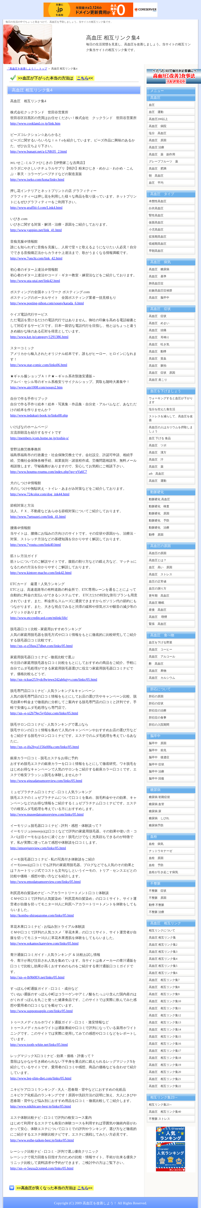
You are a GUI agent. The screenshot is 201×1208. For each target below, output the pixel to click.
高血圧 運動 (157, 480)
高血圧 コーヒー (160, 649)
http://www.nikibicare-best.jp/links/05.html (40, 1106)
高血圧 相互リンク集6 (163, 973)
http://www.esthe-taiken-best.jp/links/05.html (42, 1140)
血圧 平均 (156, 182)
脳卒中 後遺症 (159, 757)
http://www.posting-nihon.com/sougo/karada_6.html (47, 303)
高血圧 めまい (159, 323)
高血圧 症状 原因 (163, 372)
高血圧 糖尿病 (159, 269)
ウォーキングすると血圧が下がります (171, 400)
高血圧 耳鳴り (159, 337)
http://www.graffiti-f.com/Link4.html (36, 208)
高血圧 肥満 (157, 168)
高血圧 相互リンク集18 (165, 1057)
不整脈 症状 (157, 890)
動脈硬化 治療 (159, 527)
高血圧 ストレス (160, 574)
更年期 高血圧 (159, 595)
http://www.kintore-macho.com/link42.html (40, 573)
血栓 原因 (156, 858)
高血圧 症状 (157, 316)
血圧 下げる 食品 (160, 438)
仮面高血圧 (156, 222)
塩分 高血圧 (157, 133)
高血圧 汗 (156, 459)
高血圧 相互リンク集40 (165, 1111)
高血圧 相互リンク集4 (113, 38)
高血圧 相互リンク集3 (163, 951)
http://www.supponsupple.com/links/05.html (41, 1011)
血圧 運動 (156, 112)
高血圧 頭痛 (157, 330)
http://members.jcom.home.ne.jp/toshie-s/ (39, 438)
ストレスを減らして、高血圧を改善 (171, 418)
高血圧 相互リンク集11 (165, 1008)
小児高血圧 (156, 229)
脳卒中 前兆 (157, 750)
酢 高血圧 (156, 663)
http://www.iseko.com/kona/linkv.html (37, 179)
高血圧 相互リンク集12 (165, 1015)
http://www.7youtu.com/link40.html (35, 545)
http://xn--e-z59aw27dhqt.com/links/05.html (41, 646)
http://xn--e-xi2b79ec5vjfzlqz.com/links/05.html (44, 713)
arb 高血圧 (156, 473)
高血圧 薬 (156, 466)
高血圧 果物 (157, 670)
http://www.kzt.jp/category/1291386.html (39, 337)
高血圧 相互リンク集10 (165, 1001)
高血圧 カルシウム (162, 677)
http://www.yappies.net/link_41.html (36, 230)
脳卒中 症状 (156, 764)
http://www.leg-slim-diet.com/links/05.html (40, 1078)
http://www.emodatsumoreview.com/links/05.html (45, 882)
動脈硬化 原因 (159, 513)
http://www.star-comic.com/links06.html (38, 365)
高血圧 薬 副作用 (162, 154)
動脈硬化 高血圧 (159, 499)
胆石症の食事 (157, 717)
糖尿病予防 (156, 825)
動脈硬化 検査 (159, 506)
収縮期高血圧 (157, 243)
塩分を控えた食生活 (162, 409)
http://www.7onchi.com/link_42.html (36, 258)
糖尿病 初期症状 (159, 797)
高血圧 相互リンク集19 (165, 1065)
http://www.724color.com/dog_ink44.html (40, 494)
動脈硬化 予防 (159, 520)
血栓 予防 (156, 865)
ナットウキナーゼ (160, 851)
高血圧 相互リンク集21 (165, 1079)
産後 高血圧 (157, 609)
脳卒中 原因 (157, 743)
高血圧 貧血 (157, 358)
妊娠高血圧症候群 (160, 290)
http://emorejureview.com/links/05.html (38, 848)
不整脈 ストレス (159, 1118)
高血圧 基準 (157, 276)
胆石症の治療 (157, 710)
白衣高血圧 (156, 208)
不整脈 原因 (157, 897)
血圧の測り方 (157, 588)
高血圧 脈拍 (157, 365)
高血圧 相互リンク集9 (164, 994)
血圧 (152, 105)
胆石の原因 (156, 696)
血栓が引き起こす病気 (163, 872)
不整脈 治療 (156, 912)
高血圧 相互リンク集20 (165, 1072)
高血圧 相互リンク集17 (165, 1050)
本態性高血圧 (157, 201)
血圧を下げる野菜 (160, 642)
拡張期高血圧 (157, 236)
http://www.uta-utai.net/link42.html (35, 281)
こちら (83, 78)
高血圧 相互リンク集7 (164, 980)
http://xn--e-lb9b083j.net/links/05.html (37, 977)
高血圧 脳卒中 (159, 297)
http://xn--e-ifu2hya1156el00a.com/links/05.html (44, 747)
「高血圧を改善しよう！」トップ (27, 68)
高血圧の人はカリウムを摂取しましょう (171, 429)
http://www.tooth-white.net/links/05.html (39, 1045)
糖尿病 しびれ (159, 818)
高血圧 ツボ (157, 445)
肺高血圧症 (156, 283)
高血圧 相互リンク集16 (165, 1043)
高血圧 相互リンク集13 (165, 1022)
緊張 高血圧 (157, 624)
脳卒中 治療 (156, 771)
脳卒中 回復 (156, 778)
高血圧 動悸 (157, 351)
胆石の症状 (156, 703)
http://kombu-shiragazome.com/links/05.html (42, 915)
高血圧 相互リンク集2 (163, 944)
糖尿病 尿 (155, 811)
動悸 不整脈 (156, 905)
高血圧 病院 (157, 126)
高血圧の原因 (157, 553)
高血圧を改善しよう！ (100, 1203)
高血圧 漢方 (157, 452)
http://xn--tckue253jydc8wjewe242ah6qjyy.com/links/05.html (53, 679)
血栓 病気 (156, 844)
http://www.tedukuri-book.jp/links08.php (39, 415)
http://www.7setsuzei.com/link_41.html (38, 517)
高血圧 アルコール (162, 656)
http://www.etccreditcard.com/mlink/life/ (39, 618)
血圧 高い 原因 (160, 567)
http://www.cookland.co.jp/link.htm (35, 123)
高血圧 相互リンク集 (162, 937)
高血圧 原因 (157, 140)
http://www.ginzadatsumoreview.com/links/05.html (46, 781)
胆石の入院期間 (159, 724)
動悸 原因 (156, 534)
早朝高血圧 (156, 250)
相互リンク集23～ (160, 1104)
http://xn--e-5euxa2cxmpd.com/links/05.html (41, 1168)
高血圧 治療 (156, 147)
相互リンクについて (162, 930)
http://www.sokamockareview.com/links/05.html (44, 943)
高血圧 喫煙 (158, 617)
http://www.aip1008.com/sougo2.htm (36, 387)
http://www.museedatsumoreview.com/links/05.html (47, 814)
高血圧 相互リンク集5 (163, 966)
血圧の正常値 (157, 581)
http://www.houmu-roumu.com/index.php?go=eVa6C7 (48, 472)
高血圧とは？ (157, 560)
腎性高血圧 (156, 215)
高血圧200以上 (158, 119)
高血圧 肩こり (158, 379)
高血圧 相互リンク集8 (164, 987)
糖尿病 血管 (156, 804)
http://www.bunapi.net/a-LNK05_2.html (38, 151)
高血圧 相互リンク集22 (165, 1086)
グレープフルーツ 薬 (163, 161)
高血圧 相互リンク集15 (165, 1036)
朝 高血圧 (156, 175)
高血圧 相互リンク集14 (165, 1029)
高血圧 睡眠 (156, 602)
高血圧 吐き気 (159, 344)
